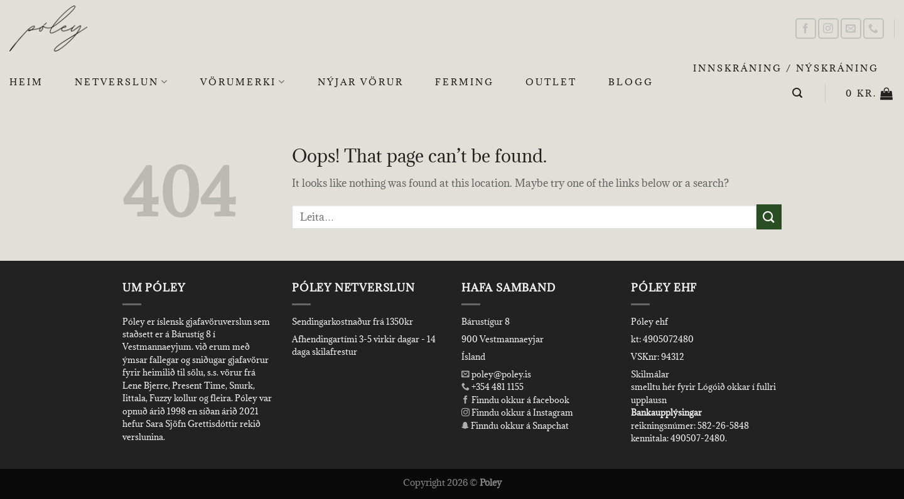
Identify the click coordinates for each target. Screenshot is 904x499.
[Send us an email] (851, 28)
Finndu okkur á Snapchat (515, 425)
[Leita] (798, 93)
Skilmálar (650, 374)
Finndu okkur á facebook (515, 400)
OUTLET (551, 82)
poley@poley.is (496, 374)
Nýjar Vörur (361, 82)
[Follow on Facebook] (805, 28)
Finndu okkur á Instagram (517, 412)
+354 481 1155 (497, 386)
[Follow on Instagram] (828, 28)
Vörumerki (243, 82)
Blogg (631, 82)
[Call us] (873, 28)
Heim (26, 82)
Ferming (464, 82)
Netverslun (122, 82)
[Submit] (769, 216)
